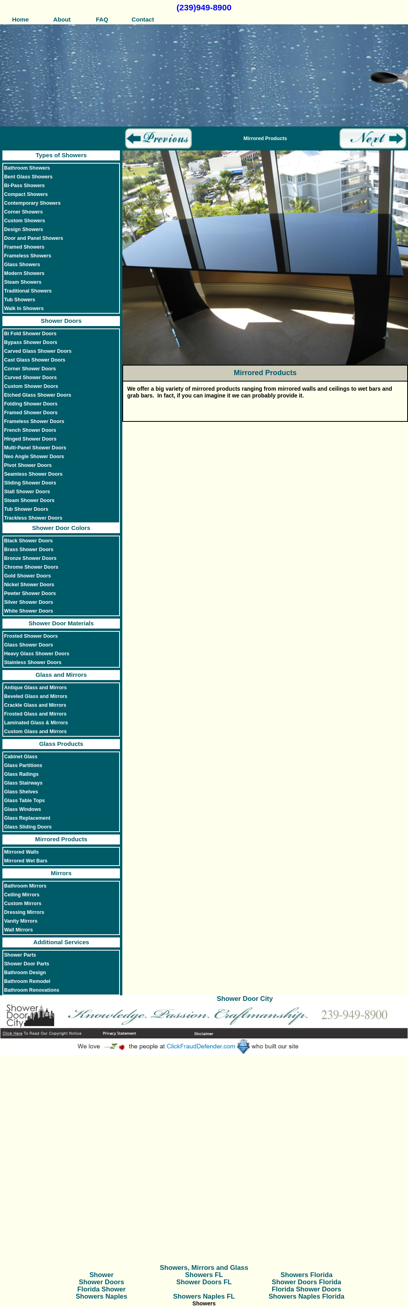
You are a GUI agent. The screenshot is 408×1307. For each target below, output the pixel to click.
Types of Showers (60, 155)
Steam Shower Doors (29, 500)
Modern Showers (24, 273)
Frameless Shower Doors (34, 421)
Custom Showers (24, 220)
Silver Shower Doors (28, 602)
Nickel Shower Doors (29, 584)
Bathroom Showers (27, 168)
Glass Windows (22, 809)
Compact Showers (26, 194)
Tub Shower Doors (26, 509)
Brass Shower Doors (28, 549)
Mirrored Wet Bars (25, 861)
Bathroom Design (25, 972)
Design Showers (23, 229)
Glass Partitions (23, 765)
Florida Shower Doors (306, 1289)
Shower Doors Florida (306, 1282)
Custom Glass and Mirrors (35, 731)
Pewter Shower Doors (30, 593)
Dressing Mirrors (24, 912)
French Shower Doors (30, 430)
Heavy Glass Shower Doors (36, 653)
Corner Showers (23, 212)
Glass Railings (21, 774)
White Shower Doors (28, 611)
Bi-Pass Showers (24, 185)
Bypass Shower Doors (30, 342)
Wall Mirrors (18, 930)
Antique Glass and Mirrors (35, 687)
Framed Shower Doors (30, 412)
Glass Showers (22, 264)
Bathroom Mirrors (25, 886)
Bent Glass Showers (28, 177)
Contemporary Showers (32, 203)
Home (20, 19)
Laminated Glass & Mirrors (36, 723)
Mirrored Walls (21, 852)
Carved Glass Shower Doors (37, 351)
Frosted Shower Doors (31, 636)
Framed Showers (24, 247)
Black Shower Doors (28, 541)
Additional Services (61, 942)
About (61, 19)
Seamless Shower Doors (33, 474)
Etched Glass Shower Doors (37, 395)
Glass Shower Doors (28, 645)
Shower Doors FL (204, 1282)
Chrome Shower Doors (31, 567)
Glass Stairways (23, 783)
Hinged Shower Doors (30, 439)
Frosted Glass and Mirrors (35, 714)
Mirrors (61, 873)
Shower (101, 1275)
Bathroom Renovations (31, 990)
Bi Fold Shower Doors (30, 333)
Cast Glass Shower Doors (34, 360)
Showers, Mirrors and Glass (204, 1267)
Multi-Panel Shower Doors (35, 448)
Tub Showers (19, 300)
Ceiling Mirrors (21, 895)
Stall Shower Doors (27, 491)
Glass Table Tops (24, 800)
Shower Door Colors (61, 527)
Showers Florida (306, 1275)
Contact (142, 19)
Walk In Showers (24, 308)
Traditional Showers (28, 291)
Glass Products (61, 743)
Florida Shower (101, 1289)
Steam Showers (22, 282)
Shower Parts (20, 955)
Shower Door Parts (26, 964)
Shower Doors (61, 320)
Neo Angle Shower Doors (34, 456)
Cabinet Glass (20, 756)
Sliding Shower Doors (30, 483)
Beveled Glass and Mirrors (35, 696)
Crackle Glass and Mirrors (35, 705)
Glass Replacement (27, 818)
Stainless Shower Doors (32, 662)
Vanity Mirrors (20, 921)
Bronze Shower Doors (30, 558)
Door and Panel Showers (33, 238)
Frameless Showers (27, 256)
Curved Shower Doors (30, 377)
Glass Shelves (21, 792)
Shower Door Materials (61, 623)
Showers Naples (102, 1296)
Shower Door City (245, 998)
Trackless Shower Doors (33, 518)
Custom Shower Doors (31, 386)
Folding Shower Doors (30, 404)
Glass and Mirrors (60, 674)
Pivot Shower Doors (28, 465)
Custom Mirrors (22, 903)
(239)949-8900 (204, 7)
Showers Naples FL (204, 1296)
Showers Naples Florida (306, 1296)
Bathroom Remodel (27, 981)
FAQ (102, 19)
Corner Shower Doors (30, 369)
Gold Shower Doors (27, 576)
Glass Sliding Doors (28, 827)
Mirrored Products (61, 839)
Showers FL (204, 1275)
